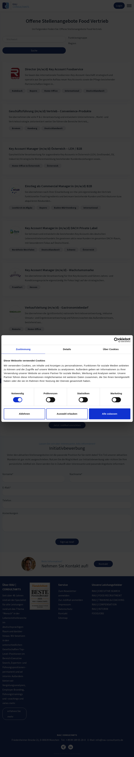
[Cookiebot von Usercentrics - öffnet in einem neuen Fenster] (116, 340)
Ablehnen (24, 413)
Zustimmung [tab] (23, 349)
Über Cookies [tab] (111, 349)
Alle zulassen (109, 413)
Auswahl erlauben (67, 413)
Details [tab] (67, 349)
